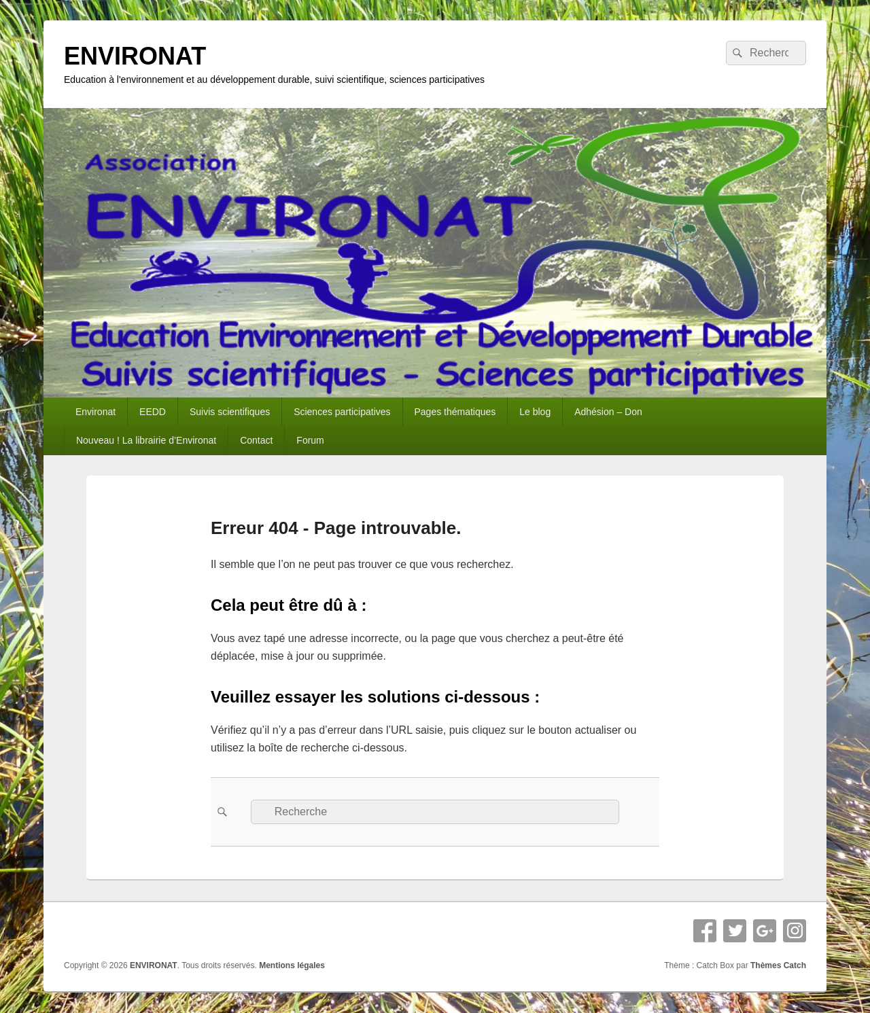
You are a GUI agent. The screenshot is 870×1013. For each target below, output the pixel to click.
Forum (310, 440)
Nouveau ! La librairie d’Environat (146, 440)
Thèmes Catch (778, 965)
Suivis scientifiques (230, 411)
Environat (95, 411)
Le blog (535, 411)
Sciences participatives (342, 411)
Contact (256, 440)
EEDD (152, 411)
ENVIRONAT (135, 56)
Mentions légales (292, 965)
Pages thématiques (454, 411)
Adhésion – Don (608, 411)
